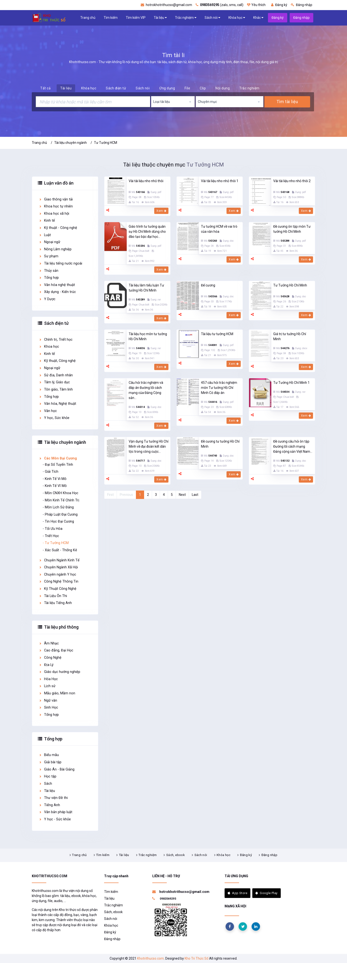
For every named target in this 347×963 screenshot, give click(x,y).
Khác (258, 17)
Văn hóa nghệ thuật (57, 285)
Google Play (266, 893)
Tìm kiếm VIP (136, 18)
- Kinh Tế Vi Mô (55, 479)
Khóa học (236, 17)
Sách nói (212, 17)
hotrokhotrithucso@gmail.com (166, 5)
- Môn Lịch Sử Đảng (58, 507)
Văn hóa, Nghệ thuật (57, 404)
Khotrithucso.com (150, 958)
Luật (45, 235)
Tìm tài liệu (287, 101)
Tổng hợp (49, 278)
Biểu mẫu (49, 755)
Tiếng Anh (49, 805)
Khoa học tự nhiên (56, 206)
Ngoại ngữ (49, 242)
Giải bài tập (50, 762)
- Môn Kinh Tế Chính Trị (61, 500)
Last (195, 495)
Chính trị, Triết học (56, 340)
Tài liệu (160, 17)
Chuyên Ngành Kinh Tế (59, 560)
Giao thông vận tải (56, 199)
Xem (161, 211)
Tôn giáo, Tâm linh (56, 389)
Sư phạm (48, 256)
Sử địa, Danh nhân (56, 375)
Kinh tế (47, 221)
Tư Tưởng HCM (105, 143)
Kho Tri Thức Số (196, 958)
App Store (237, 893)
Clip (203, 88)
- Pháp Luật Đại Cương (60, 514)
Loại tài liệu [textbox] (161, 102)
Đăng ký (279, 5)
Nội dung (222, 88)
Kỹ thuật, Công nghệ (57, 361)
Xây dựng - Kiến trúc (57, 292)
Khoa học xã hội (54, 214)
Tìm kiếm (111, 18)
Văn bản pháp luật (55, 812)
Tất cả (45, 88)
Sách (45, 784)
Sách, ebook (175, 855)
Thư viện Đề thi (53, 798)
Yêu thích (256, 5)
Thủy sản (48, 271)
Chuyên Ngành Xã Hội (58, 567)
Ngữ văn (48, 700)
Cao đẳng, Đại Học (56, 650)
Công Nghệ (50, 658)
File (187, 88)
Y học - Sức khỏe (55, 819)
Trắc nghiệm (185, 17)
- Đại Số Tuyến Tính (58, 465)
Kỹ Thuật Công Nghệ (57, 589)
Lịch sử (47, 686)
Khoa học (49, 347)
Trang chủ (87, 18)
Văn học (48, 411)
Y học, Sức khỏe (54, 418)
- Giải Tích (50, 472)
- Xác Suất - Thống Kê (60, 550)
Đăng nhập (301, 5)
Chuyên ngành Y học (57, 574)
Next (182, 495)
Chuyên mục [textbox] (207, 102)
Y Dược (47, 299)
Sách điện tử (116, 88)
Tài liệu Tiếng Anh (55, 603)
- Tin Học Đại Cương (58, 521)
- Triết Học (51, 536)
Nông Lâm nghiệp (55, 249)
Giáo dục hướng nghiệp (59, 672)
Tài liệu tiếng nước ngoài (60, 263)
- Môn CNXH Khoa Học (60, 493)
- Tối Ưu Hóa (52, 529)
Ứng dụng (167, 88)
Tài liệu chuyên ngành (70, 143)
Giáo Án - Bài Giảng (56, 769)
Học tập (47, 776)
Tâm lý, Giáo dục (54, 382)
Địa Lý (46, 665)
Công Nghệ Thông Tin (58, 581)
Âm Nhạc (49, 643)
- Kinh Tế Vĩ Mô (55, 486)
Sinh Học (48, 707)
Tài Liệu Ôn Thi (53, 596)
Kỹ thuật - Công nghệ (58, 228)
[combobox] (173, 101)
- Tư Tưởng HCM (56, 543)
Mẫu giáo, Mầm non (57, 693)
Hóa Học (48, 679)
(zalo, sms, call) (219, 5)
